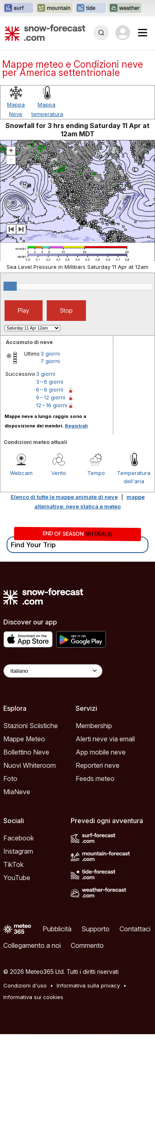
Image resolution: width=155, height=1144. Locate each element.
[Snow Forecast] (45, 32)
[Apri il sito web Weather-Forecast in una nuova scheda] (125, 8)
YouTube (16, 987)
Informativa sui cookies (33, 1107)
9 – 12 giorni (50, 507)
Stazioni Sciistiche (30, 835)
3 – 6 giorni (49, 491)
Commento (87, 1055)
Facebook (18, 948)
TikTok (13, 974)
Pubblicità (57, 1039)
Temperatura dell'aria (133, 586)
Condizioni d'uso (25, 1095)
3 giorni (50, 463)
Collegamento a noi (32, 1055)
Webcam (21, 582)
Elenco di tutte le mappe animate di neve (64, 606)
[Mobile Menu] (142, 32)
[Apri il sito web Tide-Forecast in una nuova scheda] (90, 8)
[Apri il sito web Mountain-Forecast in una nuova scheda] (54, 8)
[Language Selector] (53, 781)
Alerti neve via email (105, 849)
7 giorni (50, 471)
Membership (94, 835)
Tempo (96, 582)
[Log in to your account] (122, 32)
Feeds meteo (95, 888)
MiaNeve (16, 901)
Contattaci (134, 1039)
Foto (10, 888)
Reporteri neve (97, 875)
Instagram (18, 961)
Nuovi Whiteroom (29, 875)
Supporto (95, 1039)
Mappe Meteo (24, 849)
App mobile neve (101, 862)
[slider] (10, 396)
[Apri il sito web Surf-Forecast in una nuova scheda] (18, 8)
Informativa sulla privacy (88, 1095)
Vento (58, 582)
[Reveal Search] (101, 32)
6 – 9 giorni (49, 499)
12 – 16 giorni (51, 515)
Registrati (76, 536)
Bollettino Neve (26, 862)
